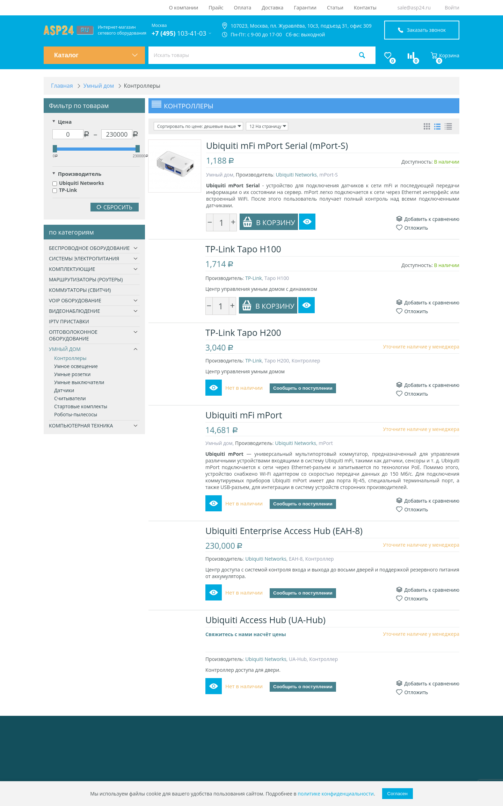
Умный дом (65, 349)
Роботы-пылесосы (75, 414)
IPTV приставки (69, 321)
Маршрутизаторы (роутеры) (86, 279)
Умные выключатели (79, 382)
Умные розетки (72, 374)
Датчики (64, 390)
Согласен (397, 793)
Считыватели (70, 398)
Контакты (365, 7)
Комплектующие (72, 269)
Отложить (412, 227)
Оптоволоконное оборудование (73, 335)
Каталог (96, 55)
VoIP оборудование (75, 300)
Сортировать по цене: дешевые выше (198, 126)
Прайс (216, 7)
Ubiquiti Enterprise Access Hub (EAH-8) (284, 537)
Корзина (445, 55)
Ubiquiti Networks (78, 183)
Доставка (272, 7)
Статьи (335, 7)
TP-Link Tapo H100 (244, 249)
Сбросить (114, 207)
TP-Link (64, 190)
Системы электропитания (84, 259)
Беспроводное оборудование (89, 248)
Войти (452, 7)
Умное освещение (76, 366)
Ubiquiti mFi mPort (244, 415)
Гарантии (305, 7)
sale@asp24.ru (414, 7)
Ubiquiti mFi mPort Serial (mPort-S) (277, 145)
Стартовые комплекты (80, 406)
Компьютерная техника (81, 426)
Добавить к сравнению (427, 219)
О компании (183, 7)
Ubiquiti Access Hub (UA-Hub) (266, 626)
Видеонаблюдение (74, 311)
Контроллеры (70, 358)
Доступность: (417, 161)
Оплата (243, 7)
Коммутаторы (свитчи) (80, 290)
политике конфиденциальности (336, 793)
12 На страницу (266, 126)
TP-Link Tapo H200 (244, 332)
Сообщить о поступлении (303, 388)
